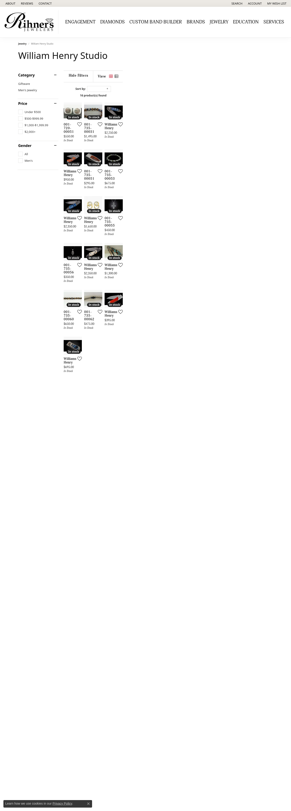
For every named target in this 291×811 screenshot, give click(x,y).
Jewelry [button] (219, 22)
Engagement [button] (80, 22)
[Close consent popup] (88, 803)
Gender (24, 145)
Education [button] (246, 22)
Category (26, 75)
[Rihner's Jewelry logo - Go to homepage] (30, 22)
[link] (10, 3)
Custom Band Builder (155, 22)
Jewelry (22, 43)
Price (22, 103)
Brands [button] (196, 22)
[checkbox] (29, 112)
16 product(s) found (168, 95)
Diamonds (112, 22)
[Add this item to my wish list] (128, 174)
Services (273, 22)
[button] (237, 3)
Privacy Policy (62, 803)
